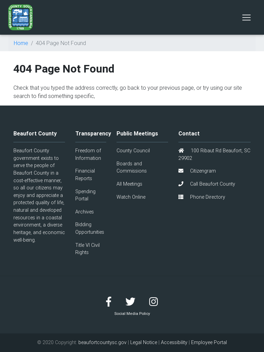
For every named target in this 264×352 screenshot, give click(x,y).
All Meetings (129, 184)
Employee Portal (209, 342)
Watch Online (131, 197)
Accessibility (174, 342)
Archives (84, 212)
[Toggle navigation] (246, 17)
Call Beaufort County (206, 184)
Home (21, 43)
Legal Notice (143, 342)
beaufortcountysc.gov (102, 342)
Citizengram (197, 171)
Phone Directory (201, 197)
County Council (133, 150)
